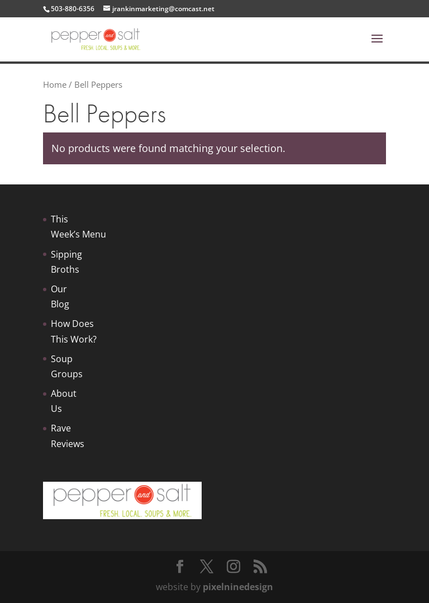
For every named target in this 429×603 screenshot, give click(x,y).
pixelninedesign (238, 587)
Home (54, 84)
